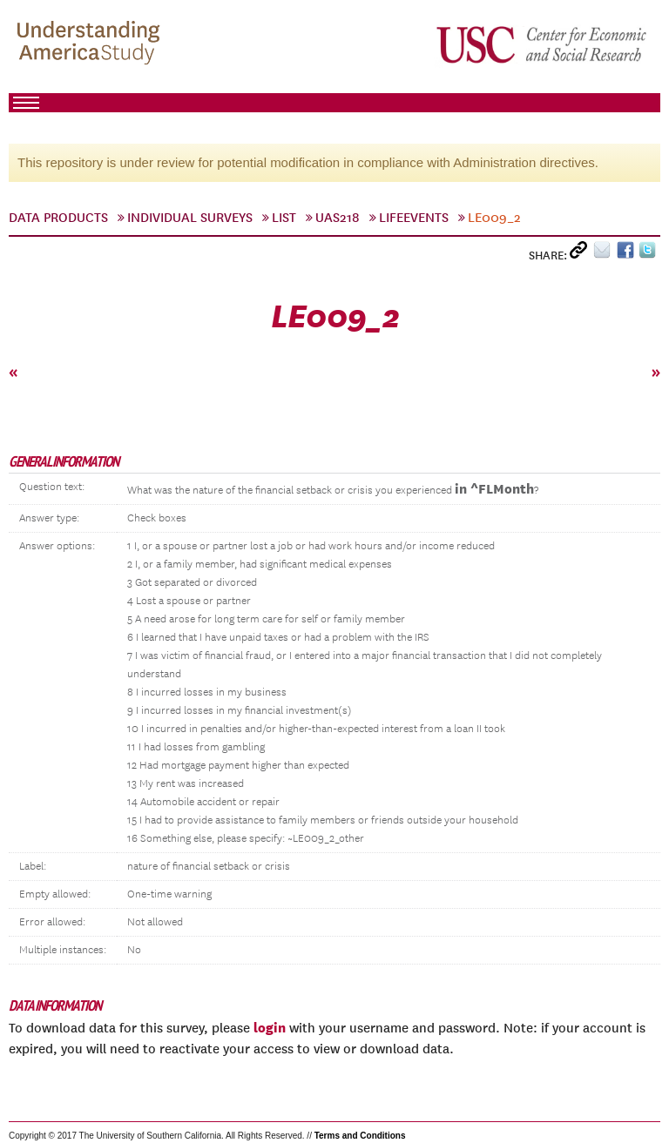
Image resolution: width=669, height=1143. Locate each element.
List (284, 217)
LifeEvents (414, 217)
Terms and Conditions (360, 1135)
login (269, 1027)
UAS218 (337, 217)
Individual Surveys (190, 217)
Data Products (58, 217)
